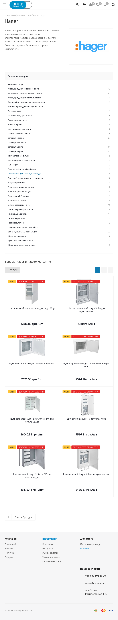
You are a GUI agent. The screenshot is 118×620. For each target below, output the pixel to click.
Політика (9, 552)
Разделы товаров (18, 76)
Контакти (47, 544)
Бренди (84, 548)
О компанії (10, 544)
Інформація (49, 538)
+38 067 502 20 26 (95, 575)
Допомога (86, 538)
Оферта (9, 557)
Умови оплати (50, 552)
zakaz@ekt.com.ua (94, 583)
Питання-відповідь (90, 544)
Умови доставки (51, 557)
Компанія (11, 538)
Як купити (47, 548)
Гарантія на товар (52, 561)
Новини (9, 548)
